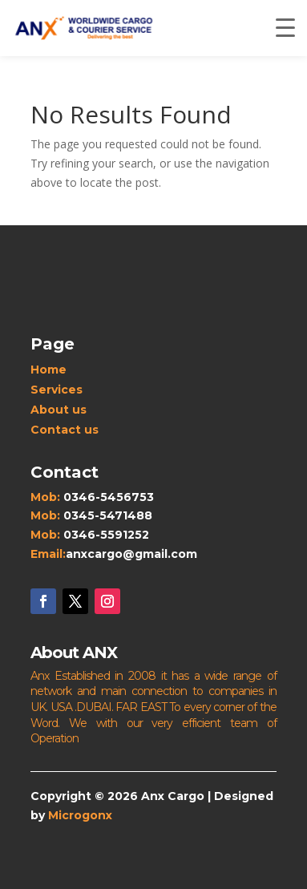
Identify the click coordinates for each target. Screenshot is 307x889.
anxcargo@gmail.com (131, 554)
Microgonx (80, 815)
